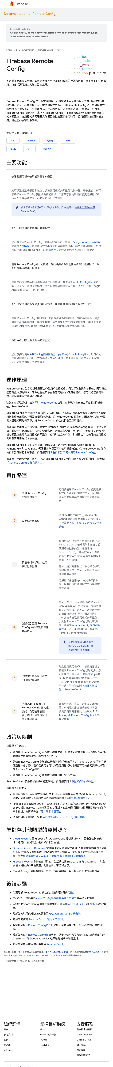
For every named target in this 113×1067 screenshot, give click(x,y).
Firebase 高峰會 (48, 1034)
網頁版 (50, 140)
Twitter (43, 1039)
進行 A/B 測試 (46, 919)
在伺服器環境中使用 (73, 452)
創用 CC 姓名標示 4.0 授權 (55, 952)
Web (92, 904)
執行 (59, 50)
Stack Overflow (84, 1034)
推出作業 (70, 817)
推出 (39, 934)
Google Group (84, 1039)
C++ (29, 149)
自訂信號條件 (48, 250)
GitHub (7, 1049)
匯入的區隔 (23, 246)
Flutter (68, 140)
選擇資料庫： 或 (55, 856)
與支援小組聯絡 (84, 1029)
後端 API (47, 149)
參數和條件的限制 (81, 781)
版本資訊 (81, 1044)
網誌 (42, 1029)
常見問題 (81, 1049)
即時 (46, 402)
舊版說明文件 (83, 1055)
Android (31, 140)
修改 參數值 (64, 913)
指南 (6, 1029)
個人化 (83, 282)
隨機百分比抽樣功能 (66, 354)
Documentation (15, 14)
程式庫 (7, 1044)
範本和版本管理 (50, 811)
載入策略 (69, 898)
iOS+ (13, 140)
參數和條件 (24, 462)
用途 (70, 892)
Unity (13, 149)
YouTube (44, 1044)
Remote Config (43, 14)
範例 (6, 1039)
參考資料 (8, 1034)
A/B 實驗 (48, 817)
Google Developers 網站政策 (24, 955)
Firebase (10, 50)
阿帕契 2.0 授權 (92, 952)
